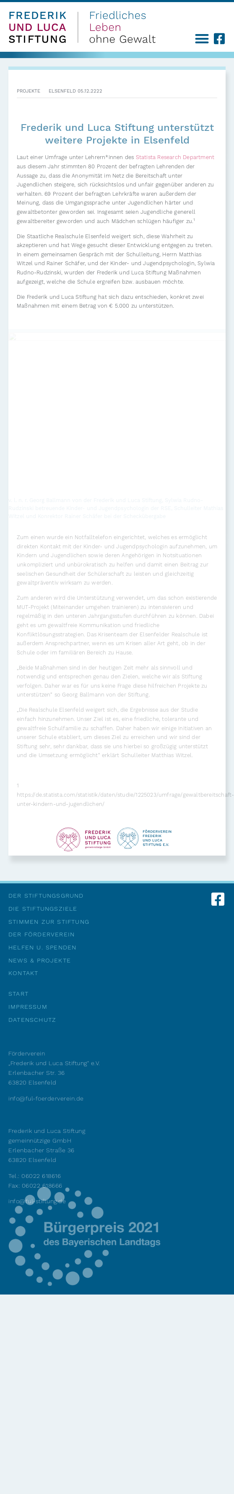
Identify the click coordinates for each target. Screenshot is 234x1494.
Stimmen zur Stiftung (48, 921)
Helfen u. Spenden (42, 947)
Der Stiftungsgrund (46, 895)
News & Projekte (39, 960)
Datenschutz (32, 1019)
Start (18, 993)
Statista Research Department (175, 157)
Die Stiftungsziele (43, 908)
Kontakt (23, 973)
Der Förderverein (41, 934)
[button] (202, 38)
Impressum (27, 1006)
